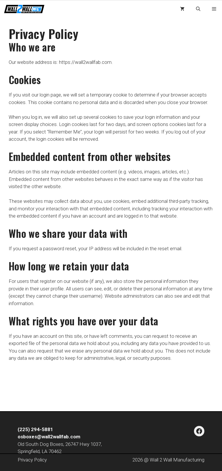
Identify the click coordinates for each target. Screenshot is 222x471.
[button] (198, 9)
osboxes (27, 437)
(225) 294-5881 (35, 429)
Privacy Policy (32, 460)
